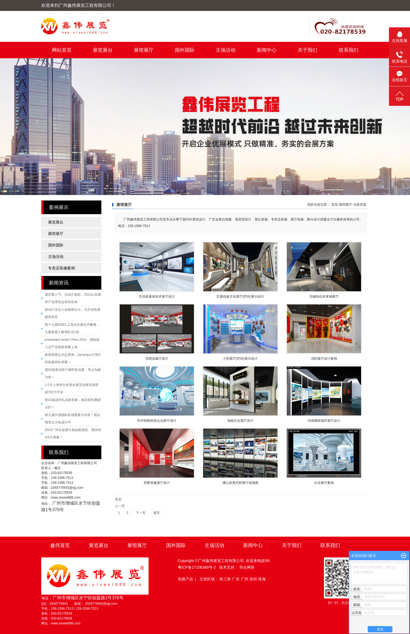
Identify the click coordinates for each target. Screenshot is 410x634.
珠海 (262, 579)
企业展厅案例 (324, 483)
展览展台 (103, 50)
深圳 (253, 579)
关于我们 (307, 50)
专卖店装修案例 (61, 268)
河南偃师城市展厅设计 (324, 421)
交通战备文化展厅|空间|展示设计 (240, 296)
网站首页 (62, 50)
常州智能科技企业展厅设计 (156, 421)
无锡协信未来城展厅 (324, 296)
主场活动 (225, 50)
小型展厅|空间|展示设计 (240, 358)
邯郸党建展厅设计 (157, 483)
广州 (245, 579)
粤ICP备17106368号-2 (197, 567)
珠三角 (225, 579)
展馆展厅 (144, 50)
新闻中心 (266, 50)
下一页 (141, 513)
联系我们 (348, 50)
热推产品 (185, 579)
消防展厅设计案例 (324, 358)
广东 (236, 579)
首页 (334, 205)
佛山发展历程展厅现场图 (240, 483)
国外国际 (184, 50)
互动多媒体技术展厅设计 (157, 296)
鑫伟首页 (60, 545)
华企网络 (247, 567)
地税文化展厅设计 (240, 421)
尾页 (156, 513)
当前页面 (359, 205)
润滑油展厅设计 (156, 358)
